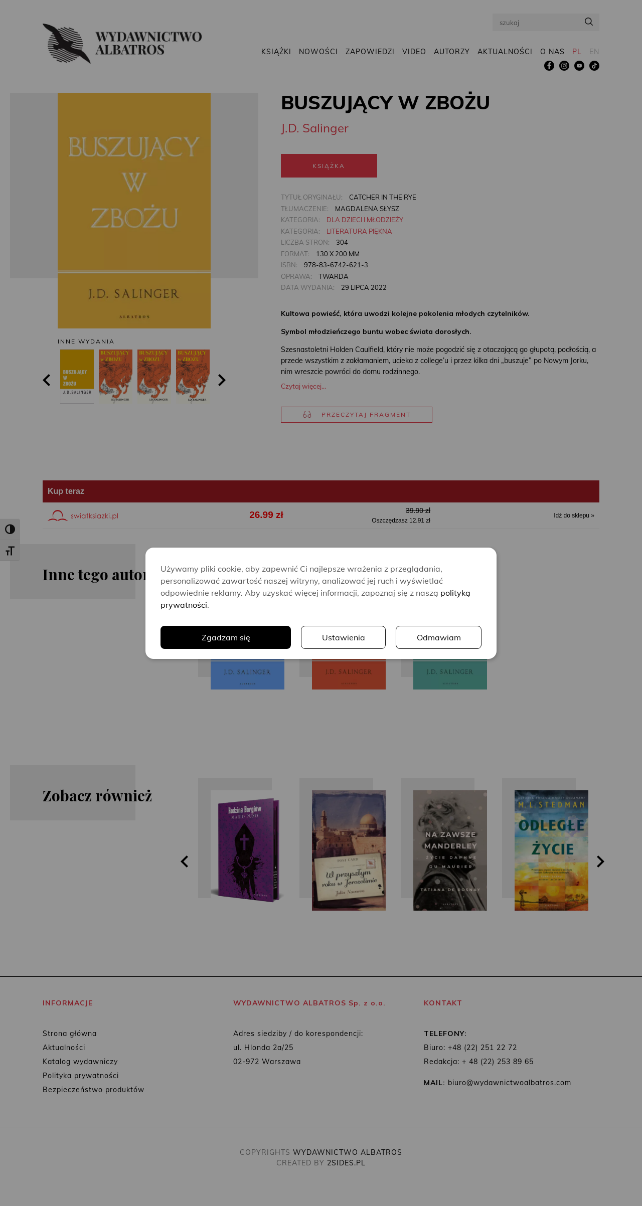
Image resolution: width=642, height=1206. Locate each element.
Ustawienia (343, 637)
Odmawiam (439, 637)
